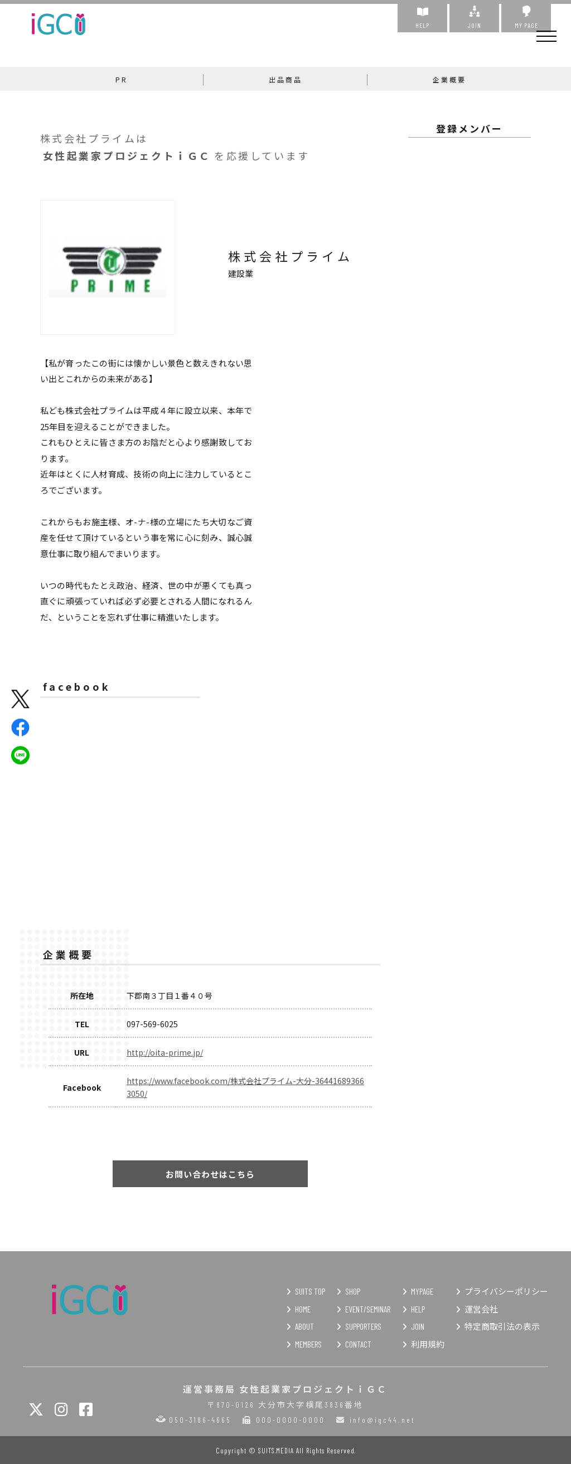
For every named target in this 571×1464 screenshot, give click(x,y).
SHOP (352, 1291)
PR (121, 79)
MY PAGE (526, 17)
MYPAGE (422, 1291)
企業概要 (449, 79)
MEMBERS (308, 1344)
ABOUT (304, 1326)
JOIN (474, 17)
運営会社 (481, 1309)
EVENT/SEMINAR (367, 1309)
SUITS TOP (310, 1291)
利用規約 (427, 1344)
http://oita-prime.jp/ (165, 1052)
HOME (303, 1309)
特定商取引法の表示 (502, 1326)
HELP (422, 17)
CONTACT (358, 1344)
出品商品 (285, 79)
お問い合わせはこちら (210, 1174)
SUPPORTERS (363, 1326)
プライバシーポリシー (506, 1291)
